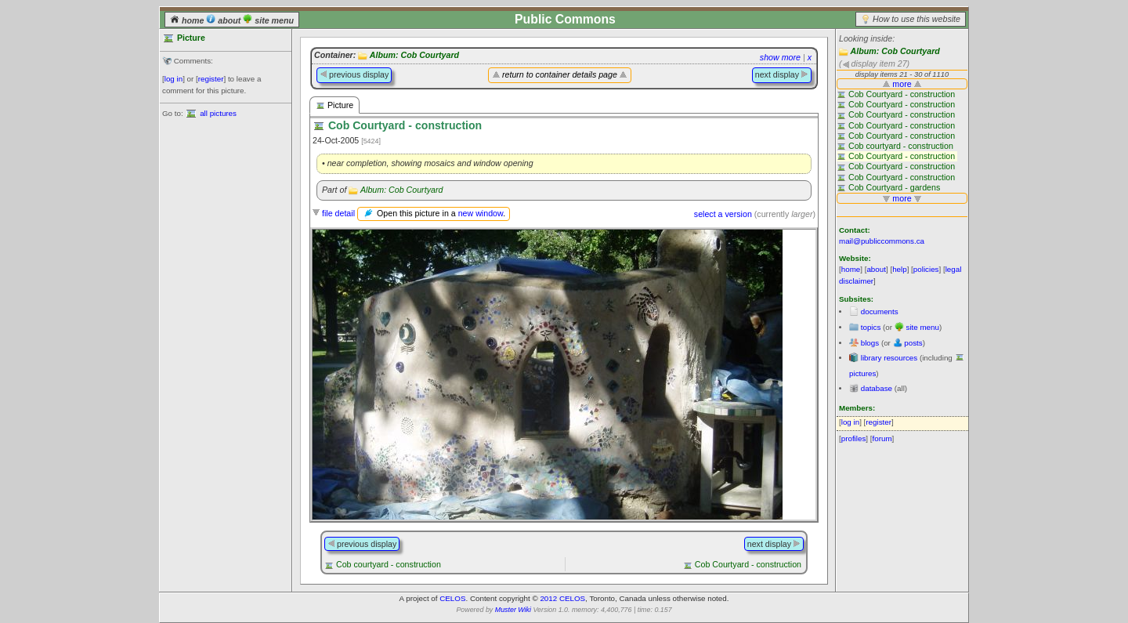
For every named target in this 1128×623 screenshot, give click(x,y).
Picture (334, 105)
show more (780, 57)
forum (882, 438)
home (188, 20)
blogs (870, 343)
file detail (338, 213)
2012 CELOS (562, 598)
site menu (268, 20)
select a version (723, 214)
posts (913, 343)
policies (926, 269)
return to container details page (560, 74)
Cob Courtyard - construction (748, 564)
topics (871, 327)
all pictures (218, 113)
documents (879, 311)
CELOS (452, 598)
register (211, 78)
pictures (862, 373)
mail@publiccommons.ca (881, 241)
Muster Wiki (513, 610)
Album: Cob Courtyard (895, 51)
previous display (354, 74)
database (876, 388)
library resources (889, 357)
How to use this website (916, 19)
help (899, 269)
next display (781, 74)
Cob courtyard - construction (388, 564)
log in (173, 78)
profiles (853, 438)
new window (480, 213)
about (224, 20)
